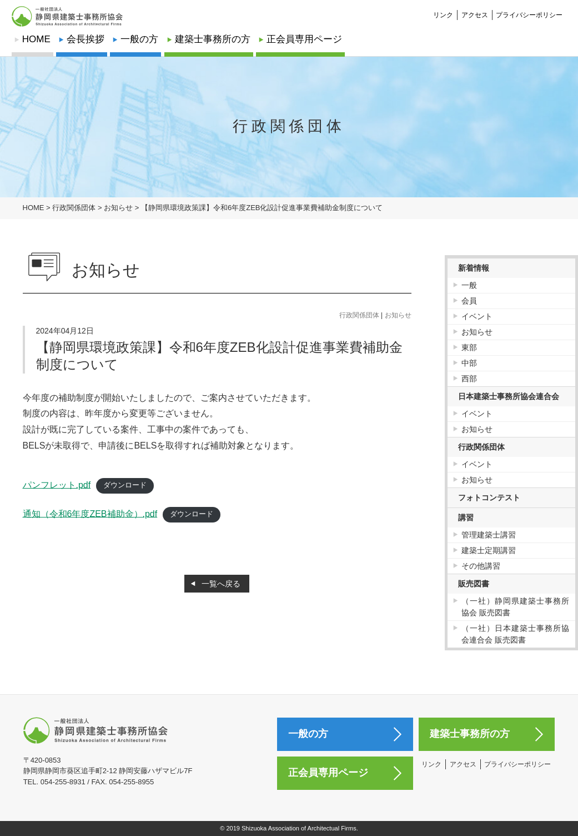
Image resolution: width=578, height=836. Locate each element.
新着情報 (473, 267)
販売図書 (473, 583)
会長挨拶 (85, 39)
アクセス (474, 9)
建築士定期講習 (488, 550)
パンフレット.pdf (57, 484)
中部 (469, 363)
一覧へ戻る (221, 583)
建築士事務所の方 (212, 39)
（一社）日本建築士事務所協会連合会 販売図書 (515, 634)
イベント (476, 316)
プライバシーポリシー (529, 9)
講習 (466, 517)
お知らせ (398, 315)
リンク (443, 9)
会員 (469, 300)
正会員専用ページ (304, 39)
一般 (469, 285)
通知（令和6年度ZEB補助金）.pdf (90, 513)
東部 (469, 347)
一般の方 (139, 39)
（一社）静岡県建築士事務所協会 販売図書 (515, 606)
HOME (36, 39)
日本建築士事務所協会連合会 (508, 396)
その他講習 (480, 565)
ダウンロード (125, 485)
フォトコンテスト (489, 497)
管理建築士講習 (488, 534)
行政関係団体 (359, 315)
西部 (469, 378)
